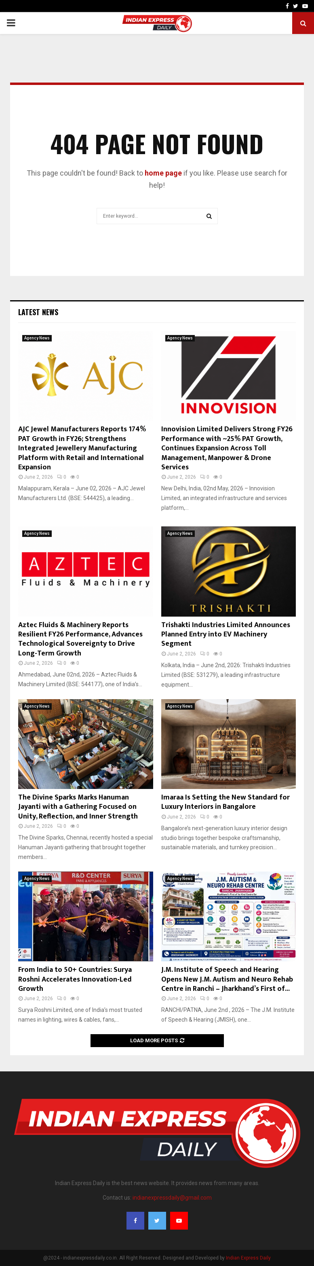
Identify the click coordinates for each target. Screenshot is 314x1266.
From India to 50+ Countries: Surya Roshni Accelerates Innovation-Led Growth (75, 979)
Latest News (38, 312)
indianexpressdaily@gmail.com (172, 1197)
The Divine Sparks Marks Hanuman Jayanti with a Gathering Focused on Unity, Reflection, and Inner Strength (78, 807)
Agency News (37, 338)
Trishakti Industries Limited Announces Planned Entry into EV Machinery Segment (225, 634)
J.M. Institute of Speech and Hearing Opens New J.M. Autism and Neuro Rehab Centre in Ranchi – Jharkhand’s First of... (227, 979)
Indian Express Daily (248, 1258)
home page (163, 173)
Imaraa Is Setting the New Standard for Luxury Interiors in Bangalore (225, 802)
